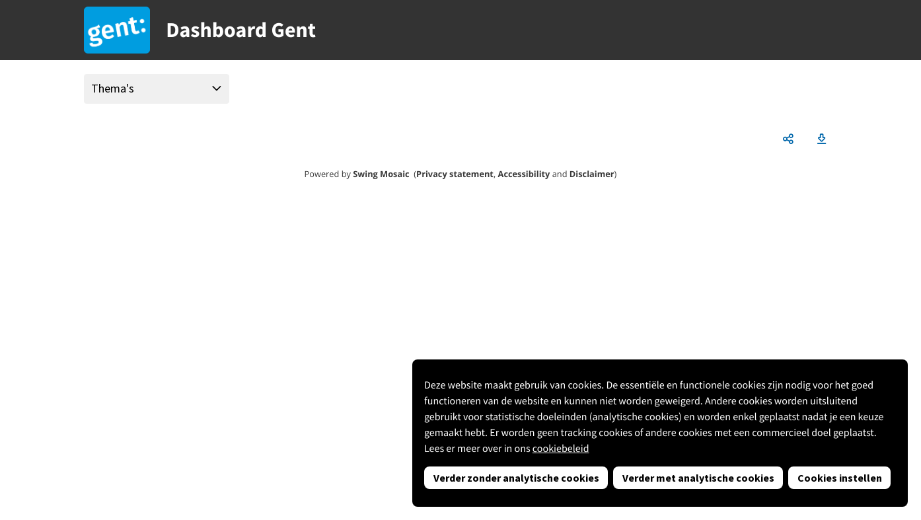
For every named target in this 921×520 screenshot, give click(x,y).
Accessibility (524, 174)
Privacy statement (455, 174)
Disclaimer (592, 174)
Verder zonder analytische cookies (516, 477)
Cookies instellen (839, 477)
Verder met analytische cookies (698, 477)
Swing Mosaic (381, 174)
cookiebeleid (561, 448)
